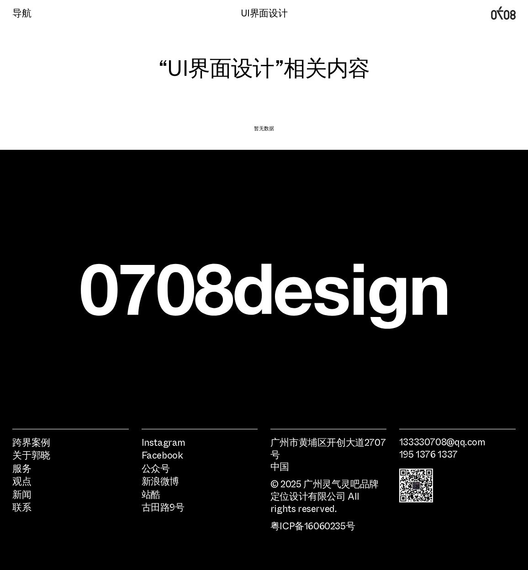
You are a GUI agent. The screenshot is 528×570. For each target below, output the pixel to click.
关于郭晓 (31, 455)
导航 (21, 13)
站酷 (151, 494)
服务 (21, 468)
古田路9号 (163, 507)
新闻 (21, 494)
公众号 (156, 468)
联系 (21, 507)
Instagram (163, 442)
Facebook (162, 455)
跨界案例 (31, 442)
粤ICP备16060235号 (312, 525)
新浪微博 (160, 481)
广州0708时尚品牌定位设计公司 (503, 13)
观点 (21, 481)
